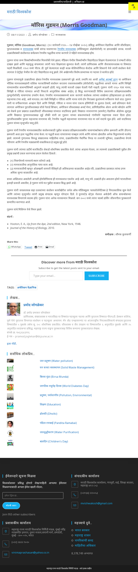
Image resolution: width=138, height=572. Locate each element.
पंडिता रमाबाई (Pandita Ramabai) (58, 423)
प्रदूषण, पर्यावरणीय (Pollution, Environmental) (66, 395)
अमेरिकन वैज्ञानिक (26, 287)
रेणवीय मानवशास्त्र (67, 49)
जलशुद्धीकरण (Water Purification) (59, 432)
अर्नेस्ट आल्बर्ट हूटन (108, 79)
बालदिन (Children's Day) (54, 441)
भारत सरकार (82, 530)
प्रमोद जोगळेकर (40, 34)
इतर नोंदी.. (12, 343)
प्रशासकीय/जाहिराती (62, 1)
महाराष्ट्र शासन (83, 535)
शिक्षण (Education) (50, 404)
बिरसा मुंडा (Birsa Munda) (54, 376)
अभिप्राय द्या (79, 1)
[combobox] (133, 6)
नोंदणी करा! (11, 505)
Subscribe (97, 276)
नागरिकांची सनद (84, 540)
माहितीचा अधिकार (85, 545)
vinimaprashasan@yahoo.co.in (30, 552)
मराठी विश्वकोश (19, 11)
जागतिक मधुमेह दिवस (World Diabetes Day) (64, 386)
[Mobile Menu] (129, 12)
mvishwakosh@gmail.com (96, 503)
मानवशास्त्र (61, 34)
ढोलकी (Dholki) (48, 413)
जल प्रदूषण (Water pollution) (56, 361)
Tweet (28, 246)
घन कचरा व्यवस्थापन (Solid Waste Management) (67, 367)
